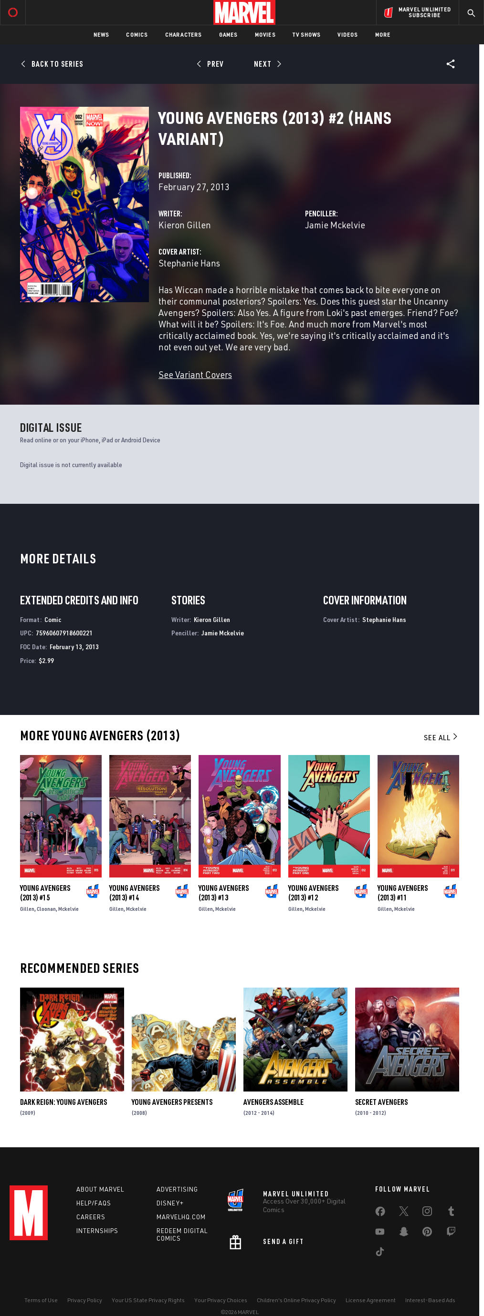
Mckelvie (68, 908)
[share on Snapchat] (404, 1233)
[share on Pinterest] (427, 1233)
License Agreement (371, 1300)
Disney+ (170, 1203)
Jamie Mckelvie (335, 224)
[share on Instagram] (427, 1213)
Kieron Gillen (184, 224)
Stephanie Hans (189, 262)
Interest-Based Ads (430, 1300)
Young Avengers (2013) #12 (313, 892)
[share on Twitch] (451, 1233)
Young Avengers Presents (172, 1102)
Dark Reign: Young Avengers (63, 1102)
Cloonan (46, 908)
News (101, 34)
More (383, 34)
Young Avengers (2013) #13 (224, 892)
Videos (347, 34)
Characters (183, 34)
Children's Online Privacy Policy (296, 1300)
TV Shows (307, 34)
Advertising (177, 1189)
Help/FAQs (93, 1203)
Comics (136, 34)
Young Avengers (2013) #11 (403, 892)
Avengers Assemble (273, 1102)
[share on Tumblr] (451, 1213)
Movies (265, 34)
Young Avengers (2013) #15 (45, 892)
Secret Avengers (381, 1102)
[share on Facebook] (380, 1213)
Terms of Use (41, 1300)
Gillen (27, 908)
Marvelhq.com (181, 1217)
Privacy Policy (84, 1300)
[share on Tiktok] (380, 1253)
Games (228, 34)
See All (441, 737)
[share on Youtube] (380, 1233)
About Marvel (100, 1189)
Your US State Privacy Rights (148, 1300)
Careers (90, 1217)
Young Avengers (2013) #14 (134, 892)
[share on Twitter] (404, 1213)
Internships (97, 1230)
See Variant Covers (195, 374)
